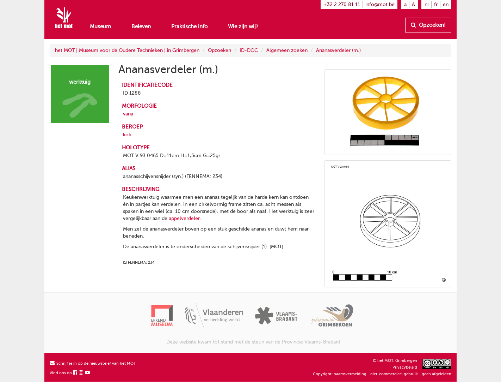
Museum (100, 26)
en (446, 4)
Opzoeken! (428, 25)
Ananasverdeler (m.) (338, 50)
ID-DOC (249, 50)
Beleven (141, 26)
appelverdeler (184, 218)
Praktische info (189, 26)
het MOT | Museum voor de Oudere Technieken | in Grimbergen (127, 50)
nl (427, 4)
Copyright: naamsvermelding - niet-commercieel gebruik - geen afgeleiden (382, 374)
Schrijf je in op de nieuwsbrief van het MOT (93, 363)
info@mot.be (380, 4)
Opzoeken (219, 50)
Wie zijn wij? (243, 26)
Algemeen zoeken (287, 50)
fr (436, 4)
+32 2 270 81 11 (341, 4)
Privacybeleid (404, 367)
